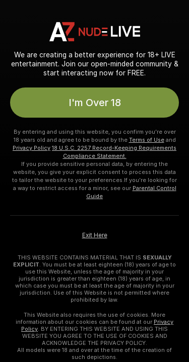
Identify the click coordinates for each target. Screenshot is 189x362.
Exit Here (94, 235)
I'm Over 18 (95, 103)
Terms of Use (146, 139)
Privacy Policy (31, 147)
